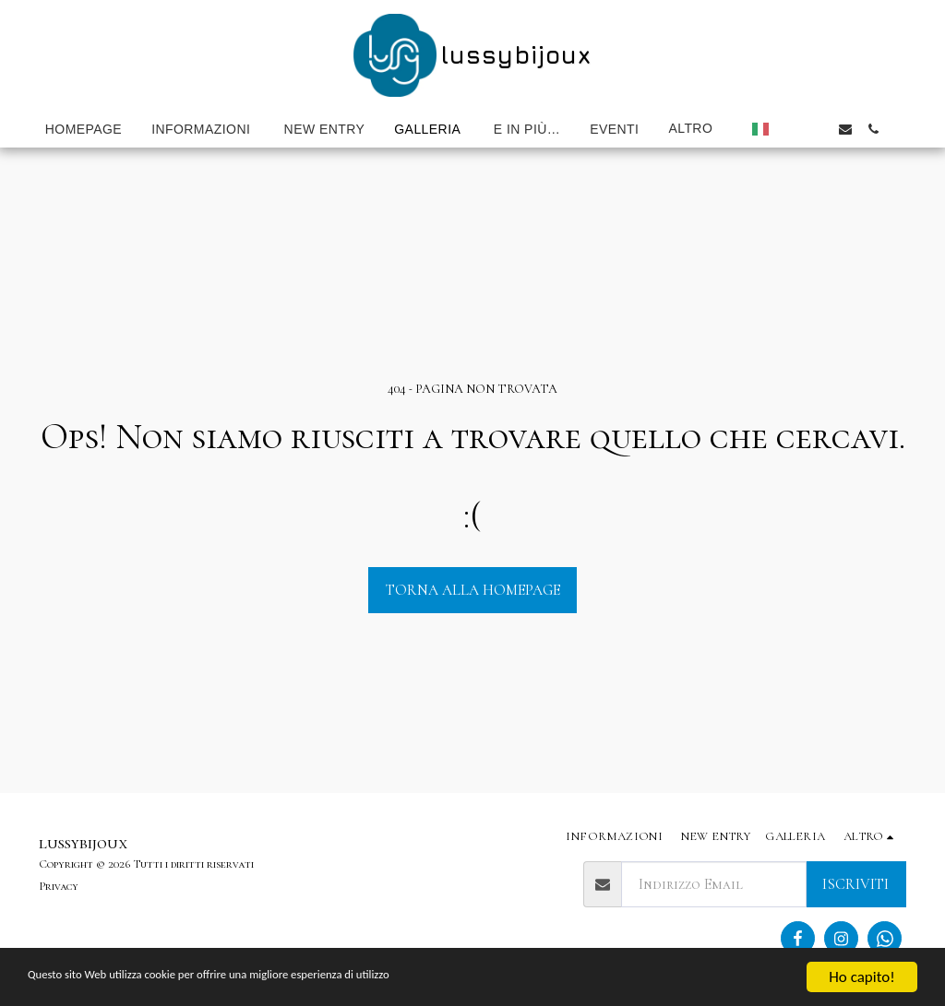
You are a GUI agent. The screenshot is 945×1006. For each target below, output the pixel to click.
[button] (790, 129)
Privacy (58, 886)
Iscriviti (855, 884)
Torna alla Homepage (473, 590)
